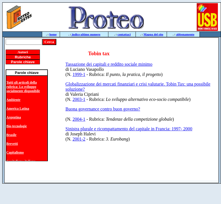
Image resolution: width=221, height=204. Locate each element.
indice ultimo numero (85, 34)
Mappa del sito (153, 34)
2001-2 (78, 139)
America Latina (17, 108)
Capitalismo (15, 152)
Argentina (13, 117)
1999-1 (78, 74)
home (53, 34)
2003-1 (78, 99)
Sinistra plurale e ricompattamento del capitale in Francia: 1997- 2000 (128, 128)
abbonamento (185, 34)
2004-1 (78, 119)
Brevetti (12, 144)
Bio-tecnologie (16, 126)
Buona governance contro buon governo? (102, 109)
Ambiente (13, 100)
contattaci (123, 34)
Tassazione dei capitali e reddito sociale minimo (108, 64)
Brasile (11, 135)
